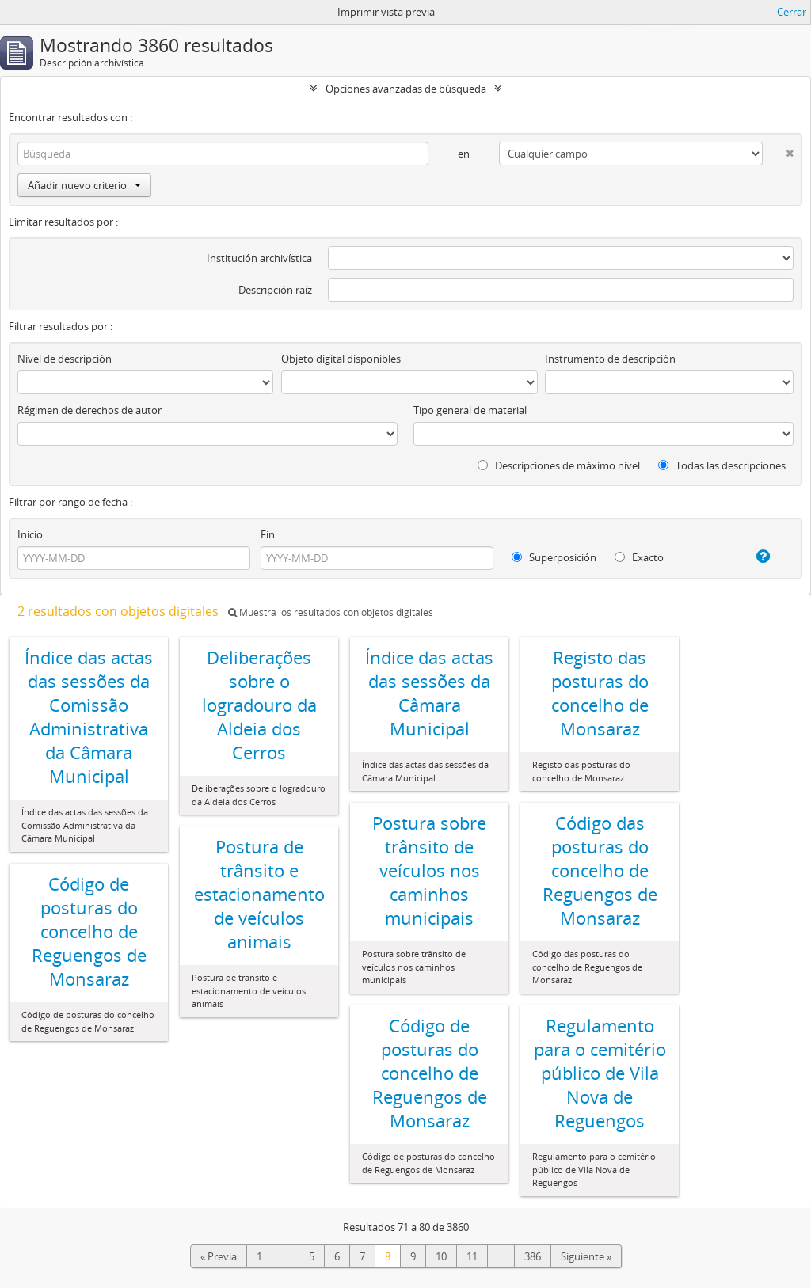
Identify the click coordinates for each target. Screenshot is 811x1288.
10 (441, 1256)
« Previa (218, 1256)
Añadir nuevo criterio (84, 185)
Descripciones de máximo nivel (559, 465)
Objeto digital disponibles (341, 358)
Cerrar (791, 12)
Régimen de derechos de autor (89, 410)
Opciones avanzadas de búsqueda (406, 89)
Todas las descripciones (722, 465)
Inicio (30, 534)
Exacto (639, 557)
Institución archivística (259, 258)
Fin (268, 534)
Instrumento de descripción (610, 358)
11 (472, 1256)
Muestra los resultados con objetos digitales (330, 612)
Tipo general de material (470, 410)
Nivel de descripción (64, 358)
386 (532, 1256)
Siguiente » (586, 1256)
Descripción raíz (275, 290)
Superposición (554, 557)
